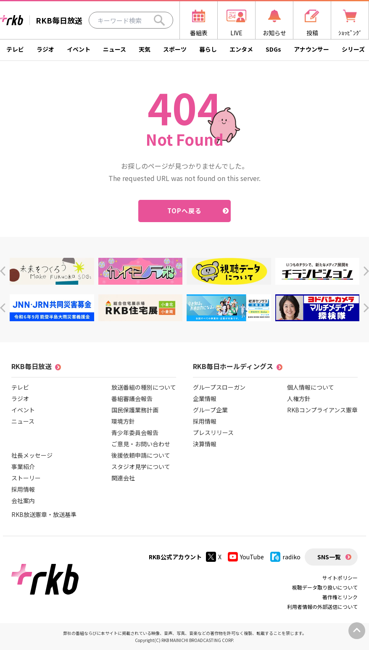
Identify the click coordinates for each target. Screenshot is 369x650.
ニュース (114, 49)
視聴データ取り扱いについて (325, 587)
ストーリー (26, 478)
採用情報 (23, 489)
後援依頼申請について (140, 455)
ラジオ (45, 49)
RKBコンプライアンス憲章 (322, 410)
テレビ (15, 49)
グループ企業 (210, 410)
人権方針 (299, 398)
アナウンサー (311, 49)
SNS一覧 (329, 557)
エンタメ (241, 49)
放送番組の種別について (143, 387)
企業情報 (204, 398)
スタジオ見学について (140, 466)
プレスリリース (213, 432)
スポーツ (175, 49)
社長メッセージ (32, 455)
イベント (78, 49)
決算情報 (204, 444)
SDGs (273, 49)
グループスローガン (219, 387)
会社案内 (23, 500)
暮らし (208, 49)
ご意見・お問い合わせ (140, 444)
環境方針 (123, 421)
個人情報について (310, 387)
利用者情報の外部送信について (322, 606)
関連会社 (123, 478)
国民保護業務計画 (134, 410)
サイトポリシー (340, 577)
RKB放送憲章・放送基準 (43, 514)
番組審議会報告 (132, 398)
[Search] (159, 20)
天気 (144, 49)
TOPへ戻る (184, 210)
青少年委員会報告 (134, 432)
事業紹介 (23, 466)
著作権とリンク (340, 596)
